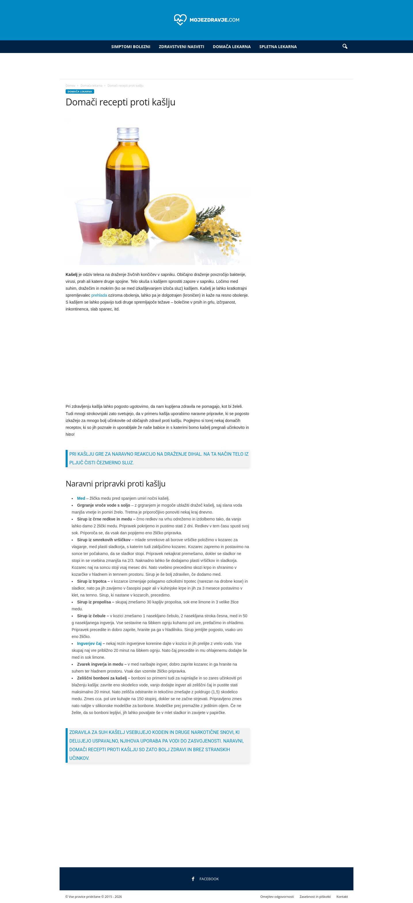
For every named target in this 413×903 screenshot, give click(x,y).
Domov (70, 86)
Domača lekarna (232, 46)
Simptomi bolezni (130, 46)
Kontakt (342, 896)
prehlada (99, 295)
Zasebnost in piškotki (315, 896)
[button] (344, 46)
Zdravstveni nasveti (181, 46)
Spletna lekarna (278, 46)
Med (81, 498)
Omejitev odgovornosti (277, 896)
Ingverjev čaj (89, 643)
